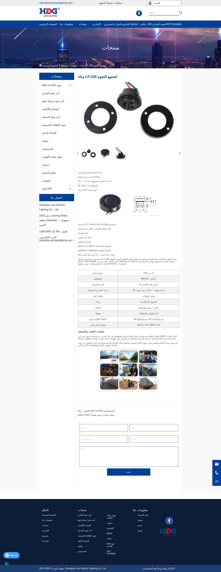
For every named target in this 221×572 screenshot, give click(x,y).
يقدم (129, 472)
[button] (66, 24)
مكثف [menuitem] (143, 24)
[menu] (110, 24)
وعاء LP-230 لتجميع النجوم (93, 65)
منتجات (64, 65)
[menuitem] (66, 24)
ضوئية (74, 65)
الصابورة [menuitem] (125, 24)
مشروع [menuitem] (108, 24)
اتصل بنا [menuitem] (117, 24)
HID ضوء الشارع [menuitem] (156, 24)
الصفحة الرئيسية (50, 65)
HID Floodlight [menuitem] (173, 24)
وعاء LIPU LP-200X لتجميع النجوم (96, 411)
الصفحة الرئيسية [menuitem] (48, 24)
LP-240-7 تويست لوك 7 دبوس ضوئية (98, 415)
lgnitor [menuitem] (134, 24)
